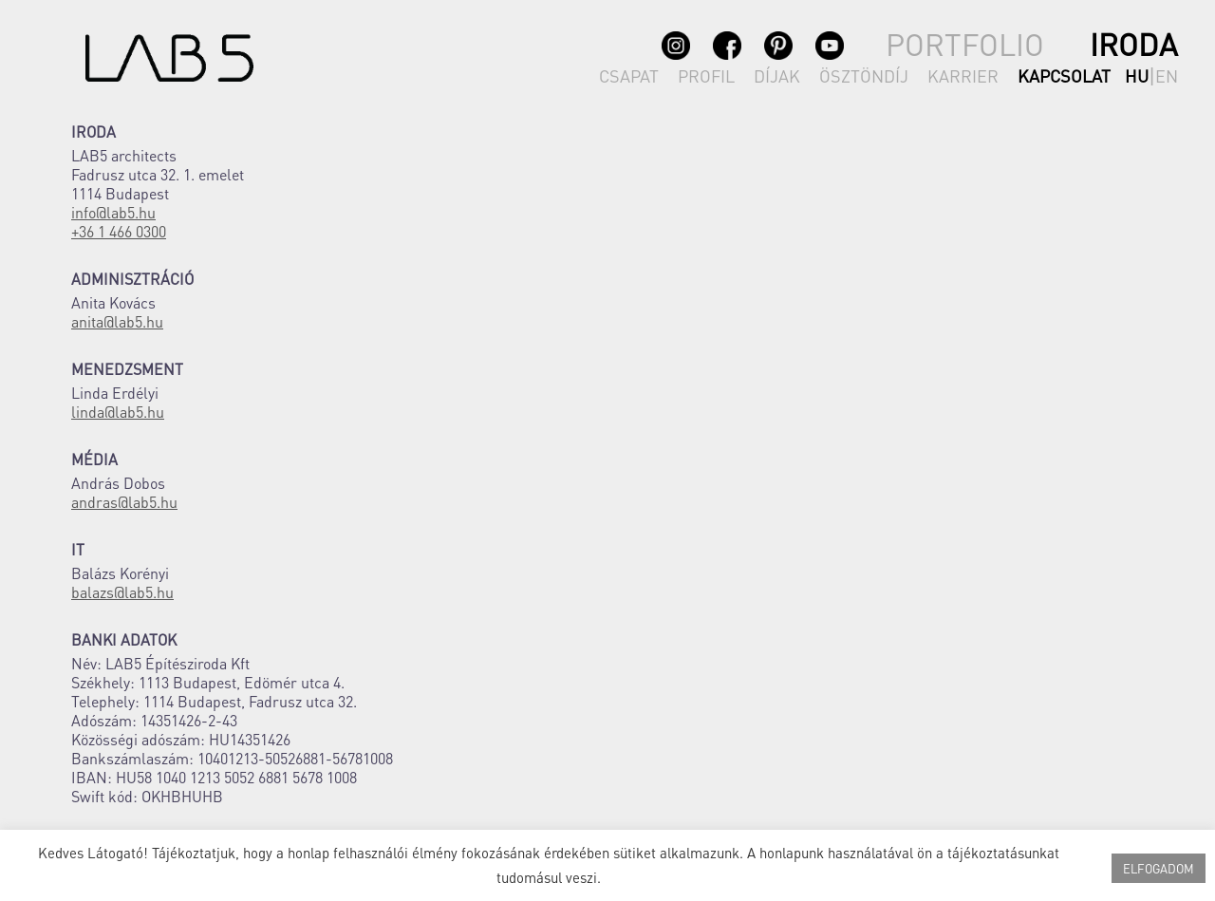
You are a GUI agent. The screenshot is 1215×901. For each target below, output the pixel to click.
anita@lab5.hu (117, 321)
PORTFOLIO (965, 44)
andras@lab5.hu (124, 502)
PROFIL (706, 75)
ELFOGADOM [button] (1158, 868)
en (1166, 75)
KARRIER (963, 75)
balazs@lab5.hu (122, 592)
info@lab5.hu (113, 212)
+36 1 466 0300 (118, 231)
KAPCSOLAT (1064, 75)
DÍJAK (777, 75)
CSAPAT (629, 75)
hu (1137, 75)
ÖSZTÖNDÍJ (863, 75)
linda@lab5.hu (117, 412)
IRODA (1134, 44)
